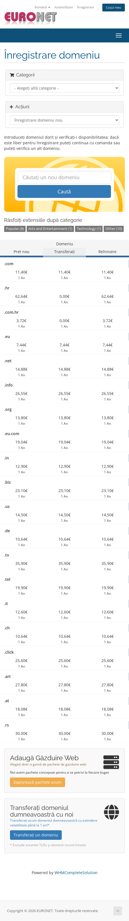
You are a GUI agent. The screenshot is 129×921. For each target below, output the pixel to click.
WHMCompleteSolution (76, 872)
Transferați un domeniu (36, 835)
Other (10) (113, 228)
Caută (64, 191)
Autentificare (63, 7)
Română (42, 7)
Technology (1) (89, 228)
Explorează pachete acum (37, 782)
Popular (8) (15, 228)
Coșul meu (113, 7)
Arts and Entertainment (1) (50, 228)
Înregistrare (85, 7)
